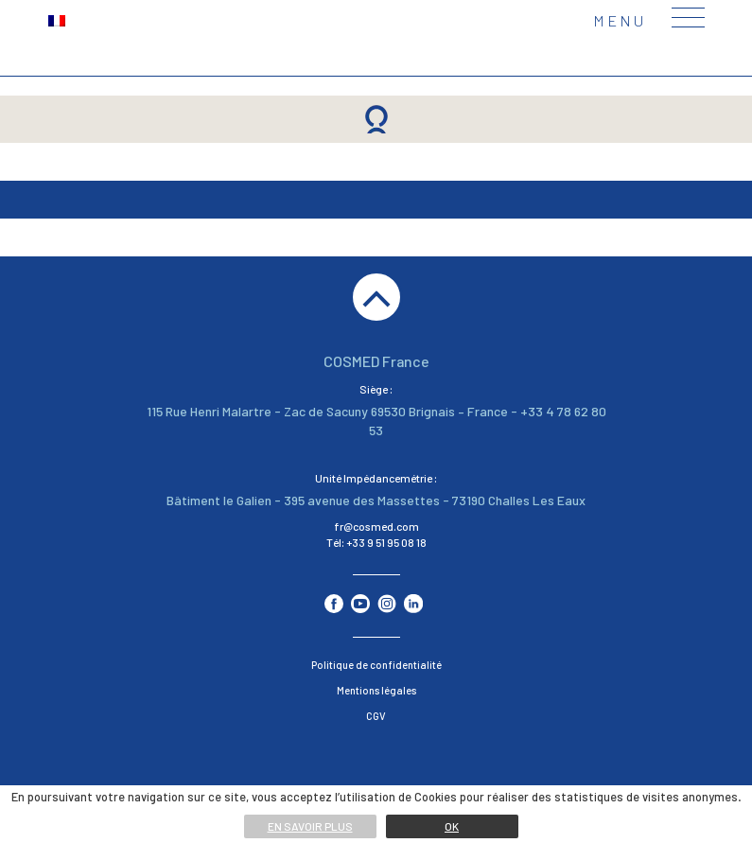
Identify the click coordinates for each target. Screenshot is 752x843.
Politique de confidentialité (376, 665)
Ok (452, 826)
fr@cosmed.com (376, 526)
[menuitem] (56, 19)
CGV (376, 716)
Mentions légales (376, 690)
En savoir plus (310, 826)
